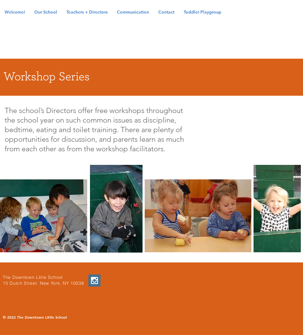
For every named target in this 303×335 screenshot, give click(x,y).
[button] (46, 12)
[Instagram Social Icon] (94, 280)
